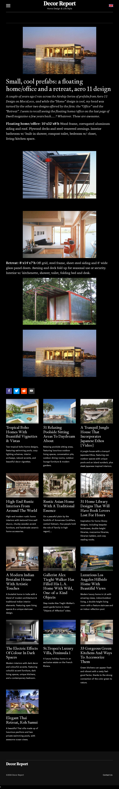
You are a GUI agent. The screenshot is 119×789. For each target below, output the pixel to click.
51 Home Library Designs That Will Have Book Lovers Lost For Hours (95, 508)
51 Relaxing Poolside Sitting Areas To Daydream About (59, 434)
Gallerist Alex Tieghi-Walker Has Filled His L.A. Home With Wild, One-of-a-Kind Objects (58, 586)
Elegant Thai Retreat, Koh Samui (22, 720)
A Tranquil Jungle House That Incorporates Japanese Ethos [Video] (94, 436)
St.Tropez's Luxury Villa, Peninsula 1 (58, 650)
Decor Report (60, 4)
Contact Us (107, 775)
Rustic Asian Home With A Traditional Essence (59, 506)
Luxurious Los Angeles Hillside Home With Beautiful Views (93, 581)
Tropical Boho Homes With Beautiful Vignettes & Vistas (21, 434)
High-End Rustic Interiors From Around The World (21, 506)
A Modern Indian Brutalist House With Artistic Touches (20, 581)
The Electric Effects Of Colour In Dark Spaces (22, 653)
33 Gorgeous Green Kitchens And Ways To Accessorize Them (96, 655)
